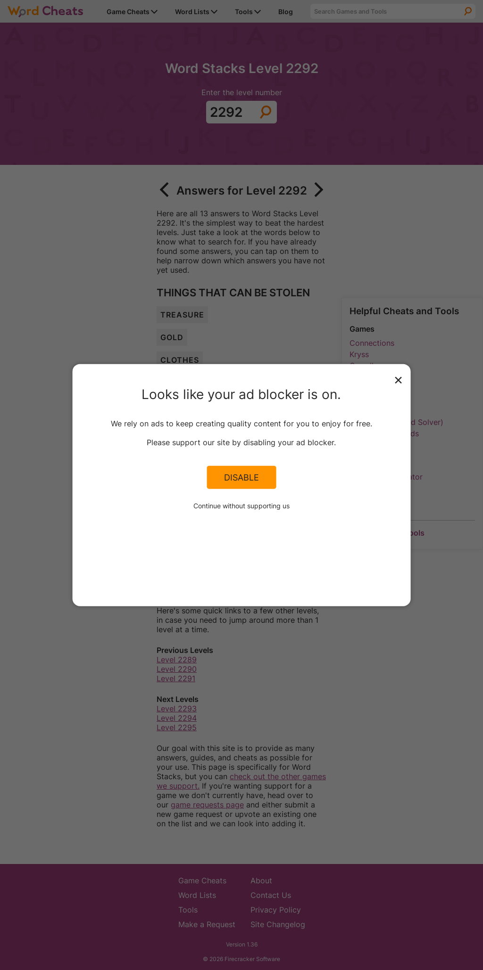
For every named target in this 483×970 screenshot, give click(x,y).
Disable (241, 477)
